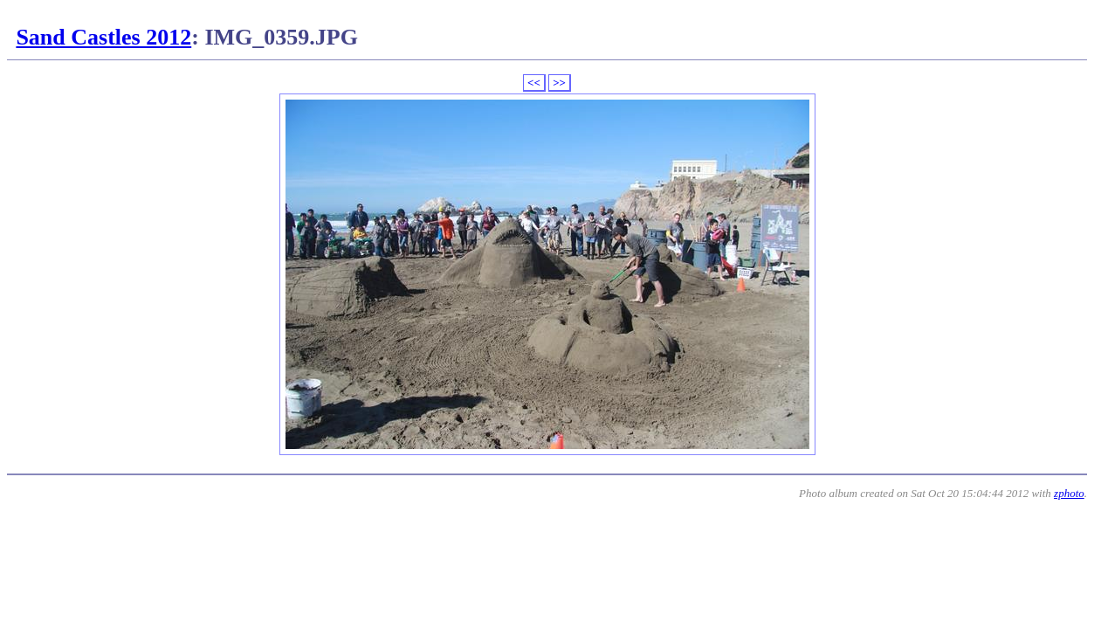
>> (559, 82)
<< (533, 82)
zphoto (1069, 493)
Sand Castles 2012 (103, 37)
